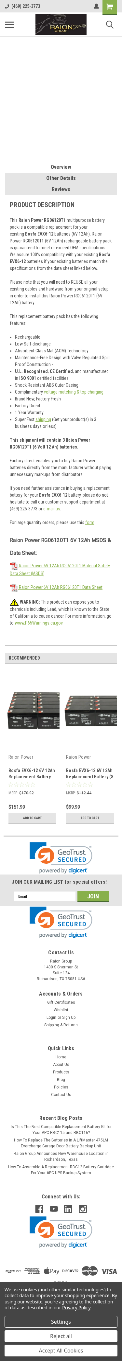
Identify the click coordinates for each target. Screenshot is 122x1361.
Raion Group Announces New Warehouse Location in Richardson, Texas (61, 1156)
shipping (43, 419)
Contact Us (61, 1094)
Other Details (61, 178)
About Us (61, 1064)
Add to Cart (32, 818)
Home (61, 1057)
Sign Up (68, 1017)
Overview (61, 167)
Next (112, 658)
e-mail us (51, 508)
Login (51, 1017)
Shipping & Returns (61, 1025)
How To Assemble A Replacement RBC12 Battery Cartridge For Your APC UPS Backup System (61, 1170)
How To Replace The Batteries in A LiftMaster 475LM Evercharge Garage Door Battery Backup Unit (61, 1143)
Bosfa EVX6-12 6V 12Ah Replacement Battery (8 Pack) (90, 777)
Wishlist (61, 1010)
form (89, 522)
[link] (61, 858)
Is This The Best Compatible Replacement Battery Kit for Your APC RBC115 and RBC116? (61, 1129)
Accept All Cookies (61, 1350)
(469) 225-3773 (22, 6)
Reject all (61, 1336)
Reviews (61, 189)
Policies (61, 1087)
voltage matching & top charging (73, 392)
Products (61, 1072)
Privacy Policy (76, 1307)
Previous (103, 658)
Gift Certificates (61, 1002)
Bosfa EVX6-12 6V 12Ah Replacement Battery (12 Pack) (31, 777)
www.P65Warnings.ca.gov (38, 623)
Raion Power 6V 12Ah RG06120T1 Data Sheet (56, 587)
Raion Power (20, 757)
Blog (61, 1079)
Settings (61, 1321)
